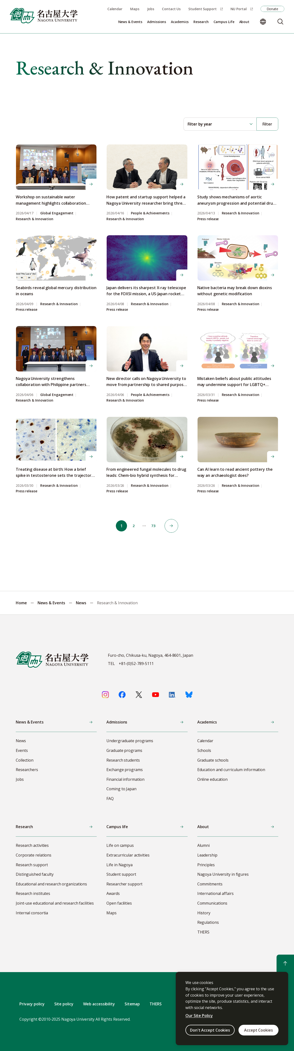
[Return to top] (285, 963)
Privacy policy (32, 1004)
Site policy (63, 1004)
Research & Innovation (34, 219)
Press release (208, 219)
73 (155, 526)
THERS (156, 1004)
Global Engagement (56, 213)
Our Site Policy (199, 1015)
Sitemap (132, 1004)
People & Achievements (150, 213)
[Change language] (263, 21)
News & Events (51, 603)
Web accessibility (99, 1004)
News (81, 603)
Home (21, 603)
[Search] (280, 21)
